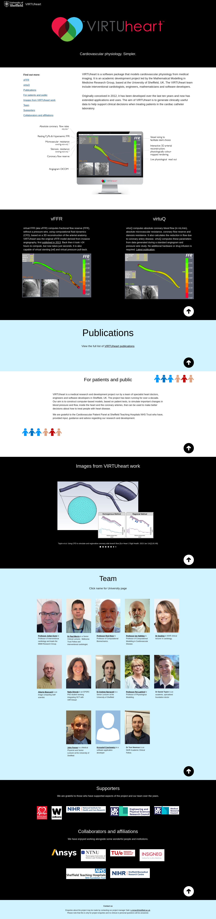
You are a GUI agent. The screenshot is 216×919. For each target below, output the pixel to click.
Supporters (29, 110)
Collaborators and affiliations (38, 115)
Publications (29, 90)
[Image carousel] (108, 513)
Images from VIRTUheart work (39, 100)
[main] (108, 50)
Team (26, 105)
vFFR (26, 80)
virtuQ (26, 85)
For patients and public (35, 95)
